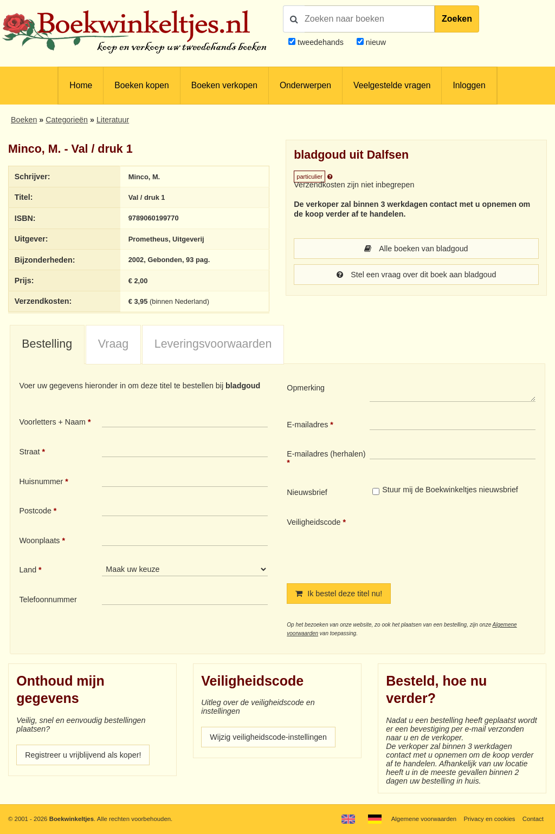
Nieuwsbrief (307, 492)
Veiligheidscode (313, 522)
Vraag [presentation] (113, 343)
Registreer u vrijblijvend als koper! (83, 755)
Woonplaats (39, 540)
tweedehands (321, 42)
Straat (29, 451)
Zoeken (457, 18)
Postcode (35, 510)
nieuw (375, 42)
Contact (533, 819)
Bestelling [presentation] (47, 343)
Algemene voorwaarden (423, 819)
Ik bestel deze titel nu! (338, 593)
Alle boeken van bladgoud (416, 248)
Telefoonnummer (47, 599)
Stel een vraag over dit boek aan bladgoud (416, 274)
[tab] (47, 345)
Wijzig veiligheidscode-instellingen (268, 737)
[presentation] (460, 541)
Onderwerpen (305, 85)
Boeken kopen (141, 85)
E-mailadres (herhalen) (326, 453)
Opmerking (306, 387)
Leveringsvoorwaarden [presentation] (213, 343)
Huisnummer (41, 481)
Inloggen (469, 85)
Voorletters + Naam (52, 422)
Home (80, 85)
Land (27, 569)
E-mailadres (307, 424)
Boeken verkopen (224, 85)
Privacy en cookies (489, 819)
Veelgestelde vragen (391, 85)
